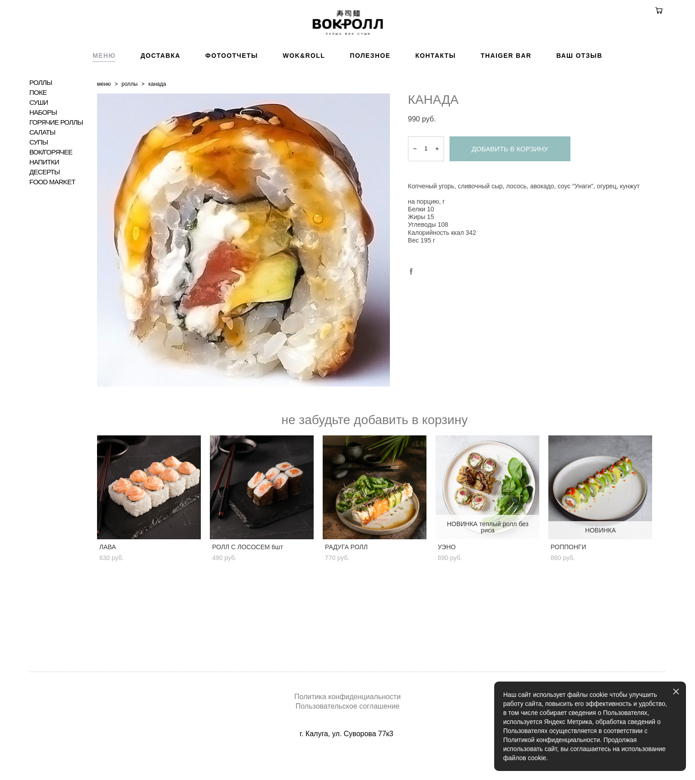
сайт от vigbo (347, 759)
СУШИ (38, 143)
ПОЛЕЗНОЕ (370, 96)
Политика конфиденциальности (347, 696)
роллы (129, 124)
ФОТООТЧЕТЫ (231, 96)
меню (104, 124)
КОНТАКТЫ (435, 96)
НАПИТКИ (44, 203)
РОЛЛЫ (40, 123)
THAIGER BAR (506, 96)
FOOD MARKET (52, 222)
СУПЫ (38, 183)
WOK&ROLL (304, 96)
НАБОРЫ (43, 153)
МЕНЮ (104, 96)
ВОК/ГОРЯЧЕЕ (50, 193)
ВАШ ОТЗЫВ (579, 96)
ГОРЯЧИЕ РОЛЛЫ (56, 163)
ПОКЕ (37, 133)
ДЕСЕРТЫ (44, 213)
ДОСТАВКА (160, 96)
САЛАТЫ (42, 173)
